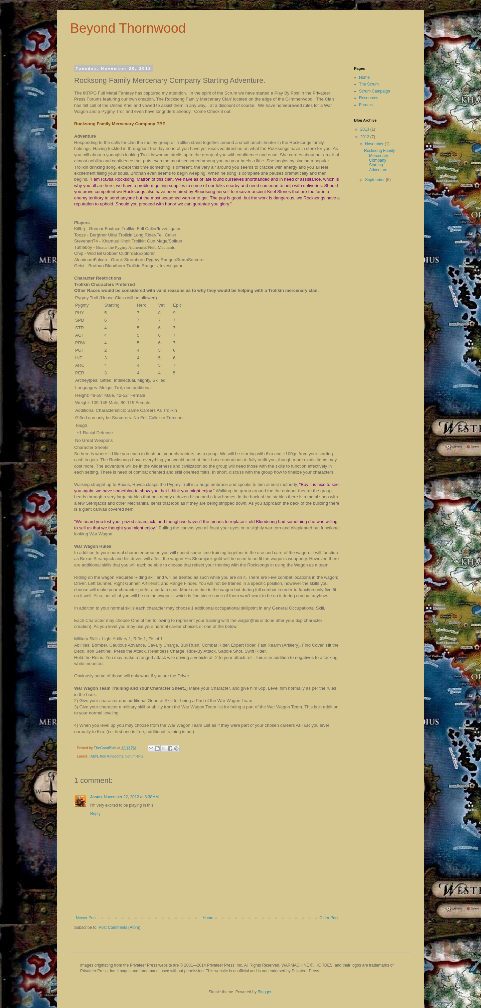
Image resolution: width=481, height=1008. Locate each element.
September (375, 179)
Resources (368, 98)
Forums (366, 105)
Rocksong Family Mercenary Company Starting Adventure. (379, 160)
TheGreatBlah (105, 748)
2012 (365, 137)
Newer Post (86, 917)
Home (208, 917)
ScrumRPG (134, 756)
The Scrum (369, 84)
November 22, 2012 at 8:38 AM (131, 797)
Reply (95, 813)
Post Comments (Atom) (119, 927)
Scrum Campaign (374, 91)
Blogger (264, 992)
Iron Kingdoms (111, 756)
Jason (96, 797)
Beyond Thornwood (128, 28)
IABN (94, 756)
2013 (365, 129)
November (375, 144)
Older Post (328, 917)
